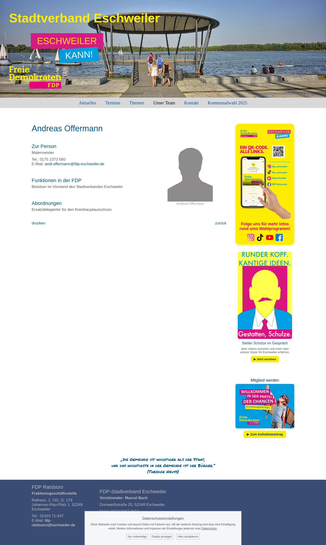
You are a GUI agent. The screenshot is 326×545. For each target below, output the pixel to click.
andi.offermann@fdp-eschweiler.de (74, 164)
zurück (220, 223)
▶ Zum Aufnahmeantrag (265, 434)
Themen (136, 102)
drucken (38, 223)
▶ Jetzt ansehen (265, 359)
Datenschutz (209, 528)
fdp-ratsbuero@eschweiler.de (53, 522)
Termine (112, 102)
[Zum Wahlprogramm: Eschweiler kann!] (67, 41)
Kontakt (191, 102)
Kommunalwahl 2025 (227, 102)
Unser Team (164, 102)
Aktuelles (87, 102)
